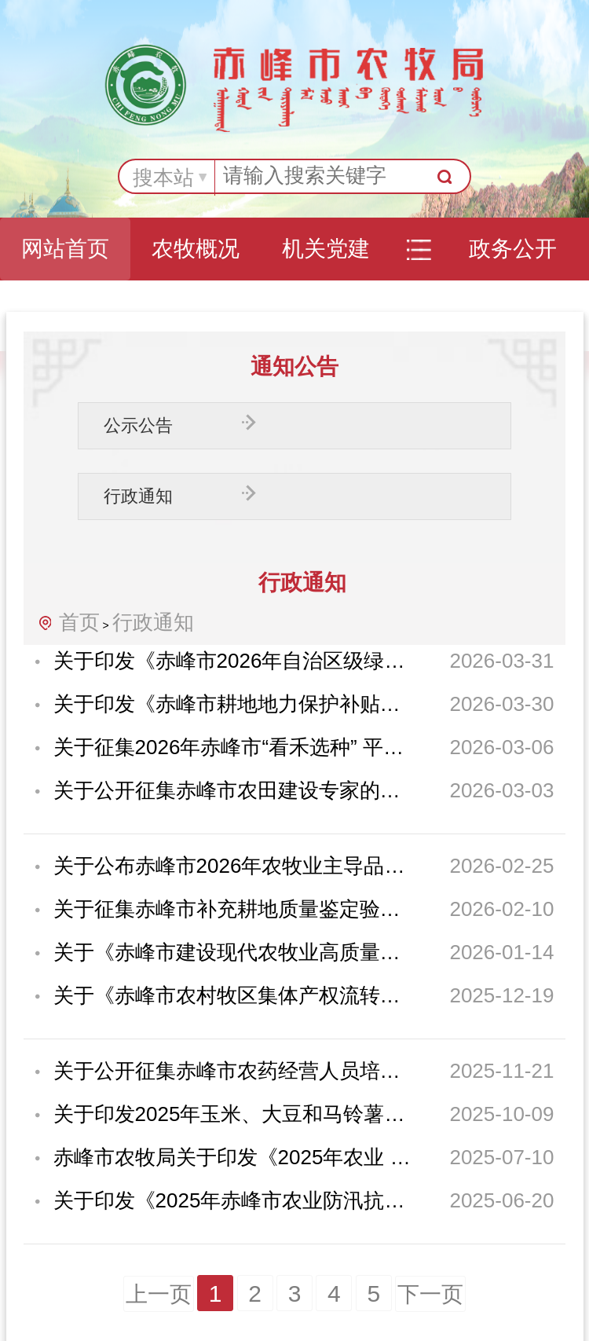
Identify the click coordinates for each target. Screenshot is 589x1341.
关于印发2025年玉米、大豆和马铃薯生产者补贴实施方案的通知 (232, 1114)
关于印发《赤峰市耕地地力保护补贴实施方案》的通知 (232, 704)
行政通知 (138, 496)
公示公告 (138, 425)
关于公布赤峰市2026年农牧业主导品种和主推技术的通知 (232, 866)
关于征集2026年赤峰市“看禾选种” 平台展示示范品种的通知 (232, 747)
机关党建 (326, 248)
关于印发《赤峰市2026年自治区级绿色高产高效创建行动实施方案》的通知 (232, 660)
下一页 (430, 1294)
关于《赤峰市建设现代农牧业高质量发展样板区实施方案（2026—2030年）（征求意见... (232, 952)
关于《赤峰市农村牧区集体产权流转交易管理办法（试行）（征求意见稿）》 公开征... (232, 995)
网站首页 (65, 248)
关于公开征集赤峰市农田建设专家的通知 (232, 790)
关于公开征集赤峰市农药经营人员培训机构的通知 (232, 1071)
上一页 (159, 1294)
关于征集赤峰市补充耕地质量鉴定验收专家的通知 (232, 909)
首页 (79, 622)
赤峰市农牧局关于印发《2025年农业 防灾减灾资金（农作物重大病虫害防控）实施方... (232, 1157)
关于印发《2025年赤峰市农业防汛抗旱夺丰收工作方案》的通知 (232, 1200)
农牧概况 (196, 248)
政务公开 (513, 248)
